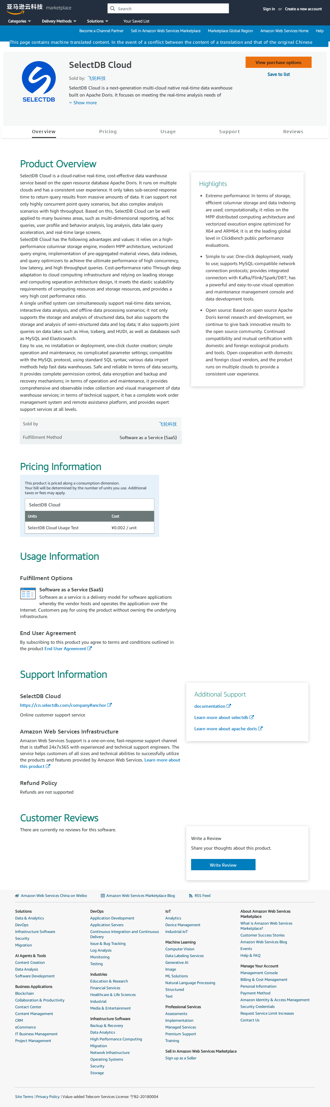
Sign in (269, 8)
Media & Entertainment (110, 1008)
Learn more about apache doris (225, 728)
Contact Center (28, 1006)
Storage (97, 1072)
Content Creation (30, 962)
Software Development (35, 975)
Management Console (259, 972)
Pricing (108, 131)
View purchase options (278, 62)
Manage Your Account (259, 966)
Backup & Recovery (106, 1025)
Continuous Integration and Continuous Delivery (124, 934)
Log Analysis (101, 950)
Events (246, 948)
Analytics (173, 918)
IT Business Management (36, 1033)
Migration (23, 945)
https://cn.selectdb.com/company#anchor (63, 705)
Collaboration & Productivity (39, 1000)
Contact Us (249, 1020)
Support (229, 131)
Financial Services (105, 987)
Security (22, 938)
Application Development (112, 918)
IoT (168, 911)
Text (169, 996)
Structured (174, 989)
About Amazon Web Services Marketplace (265, 914)
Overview (44, 131)
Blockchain (24, 993)
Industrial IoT (176, 931)
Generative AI (176, 962)
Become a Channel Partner (101, 30)
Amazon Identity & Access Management (275, 999)
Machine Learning (180, 942)
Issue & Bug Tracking (108, 943)
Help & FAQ (250, 955)
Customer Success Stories (262, 935)
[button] (20, 21)
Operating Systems (106, 1059)
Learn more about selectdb (221, 717)
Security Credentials (257, 1006)
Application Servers (106, 924)
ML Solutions (176, 975)
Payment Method (255, 993)
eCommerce (25, 1027)
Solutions (23, 911)
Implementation (179, 1020)
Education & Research (109, 981)
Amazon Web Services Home (284, 30)
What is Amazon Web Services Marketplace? (266, 926)
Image (170, 969)
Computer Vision (179, 948)
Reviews (293, 131)
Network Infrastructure (110, 1052)
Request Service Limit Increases (267, 1013)
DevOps (21, 924)
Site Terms (24, 1096)
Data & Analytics (29, 918)
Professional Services (183, 1006)
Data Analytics (102, 1032)
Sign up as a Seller (180, 1058)
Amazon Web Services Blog (263, 941)
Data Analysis (26, 969)
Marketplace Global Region (230, 30)
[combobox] (168, 8)
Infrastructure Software (35, 931)
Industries (98, 974)
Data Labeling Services (184, 955)
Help (320, 30)
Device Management (182, 924)
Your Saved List (136, 21)
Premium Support (180, 1033)
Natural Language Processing (190, 982)
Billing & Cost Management (263, 979)
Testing (96, 963)
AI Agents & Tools (30, 955)
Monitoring (100, 957)
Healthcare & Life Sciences (113, 994)
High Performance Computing (116, 1039)
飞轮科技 (97, 78)
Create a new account (303, 8)
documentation (209, 706)
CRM (19, 1020)
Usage (168, 131)
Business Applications (33, 986)
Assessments (176, 1013)
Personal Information (258, 986)
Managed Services (180, 1027)
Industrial (98, 1001)
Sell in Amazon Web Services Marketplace (165, 30)
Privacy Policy (48, 1096)
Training (172, 1040)
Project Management (33, 1040)
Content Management (34, 1013)
